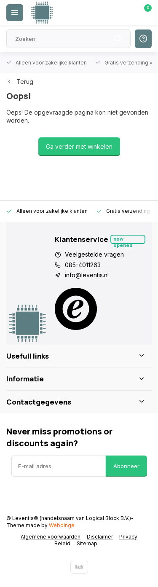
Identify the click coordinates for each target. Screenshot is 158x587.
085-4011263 (83, 264)
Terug (19, 81)
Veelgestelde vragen (94, 254)
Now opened (122, 240)
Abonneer (126, 466)
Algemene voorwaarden (50, 536)
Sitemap (87, 543)
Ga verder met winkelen (79, 146)
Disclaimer (100, 536)
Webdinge (62, 525)
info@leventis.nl (87, 275)
